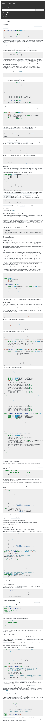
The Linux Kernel (8, 3)
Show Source (4, 16)
